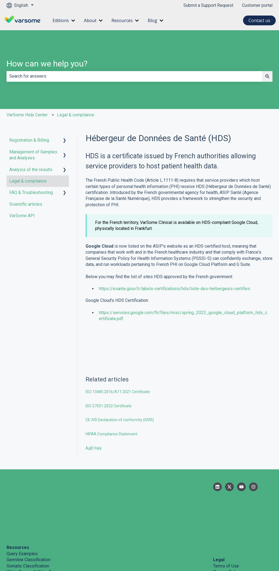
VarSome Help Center (27, 114)
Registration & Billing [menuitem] (29, 140)
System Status (21, 542)
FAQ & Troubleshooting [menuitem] (31, 192)
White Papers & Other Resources (38, 530)
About (90, 20)
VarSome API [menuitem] (22, 215)
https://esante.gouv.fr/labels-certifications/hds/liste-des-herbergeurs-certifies (174, 288)
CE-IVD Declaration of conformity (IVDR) (120, 420)
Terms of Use (226, 524)
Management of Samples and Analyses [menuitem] (33, 154)
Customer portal (257, 5)
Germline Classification (28, 518)
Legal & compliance (75, 114)
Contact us (259, 20)
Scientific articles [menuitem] (25, 204)
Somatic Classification (28, 524)
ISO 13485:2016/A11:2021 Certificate (118, 392)
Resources (122, 20)
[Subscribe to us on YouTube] (241, 486)
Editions (61, 20)
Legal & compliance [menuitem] (28, 181)
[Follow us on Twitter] (229, 486)
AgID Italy (94, 448)
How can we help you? (47, 63)
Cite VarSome (20, 536)
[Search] (267, 76)
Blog (152, 20)
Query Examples (22, 512)
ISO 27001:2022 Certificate (109, 406)
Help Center (18, 548)
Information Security (232, 536)
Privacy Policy (226, 530)
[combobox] (134, 76)
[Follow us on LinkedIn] (217, 486)
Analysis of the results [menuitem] (30, 169)
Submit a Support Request (208, 5)
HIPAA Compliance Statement (111, 434)
